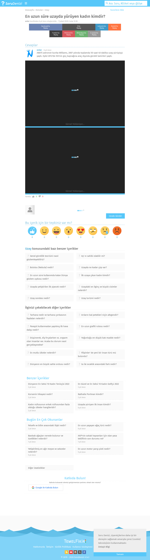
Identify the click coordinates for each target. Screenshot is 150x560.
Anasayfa (29, 10)
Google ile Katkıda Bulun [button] (45, 487)
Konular (39, 10)
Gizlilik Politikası (63, 546)
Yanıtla (28, 197)
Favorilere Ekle (116, 10)
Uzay (47, 10)
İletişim (49, 546)
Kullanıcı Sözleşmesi (83, 546)
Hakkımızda (39, 546)
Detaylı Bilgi (104, 546)
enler (27, 21)
